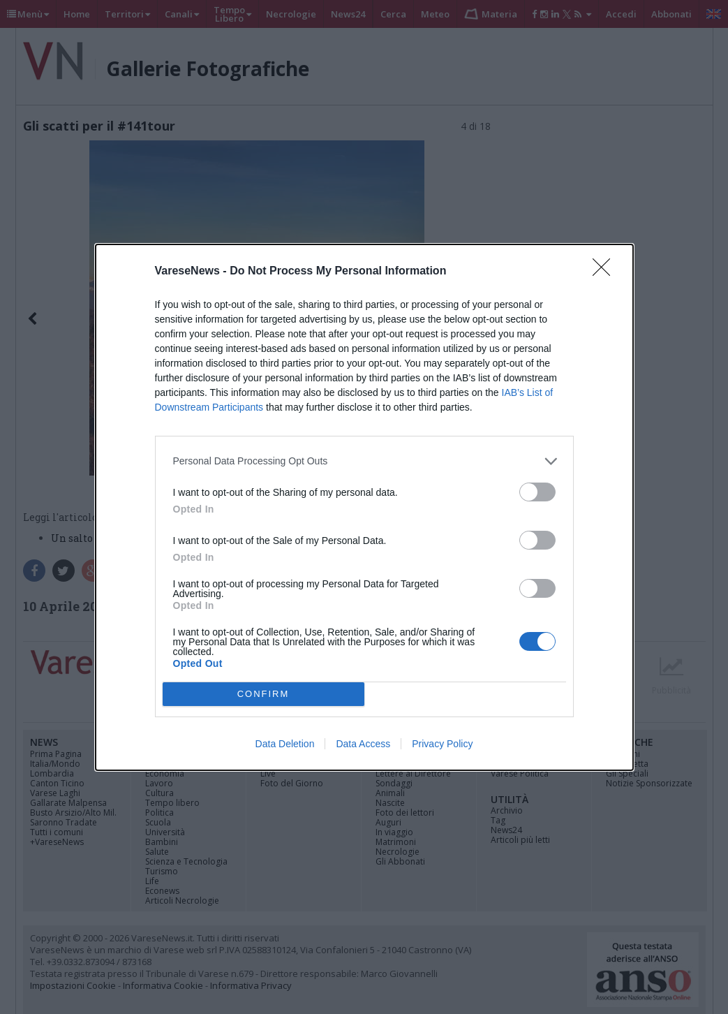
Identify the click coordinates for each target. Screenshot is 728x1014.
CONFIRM (263, 694)
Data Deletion (285, 743)
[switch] (537, 492)
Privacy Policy (442, 743)
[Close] (606, 271)
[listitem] (364, 461)
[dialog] (364, 507)
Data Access (363, 743)
